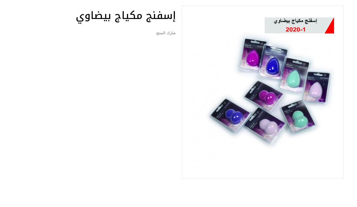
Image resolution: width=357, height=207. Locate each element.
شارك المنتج (165, 33)
